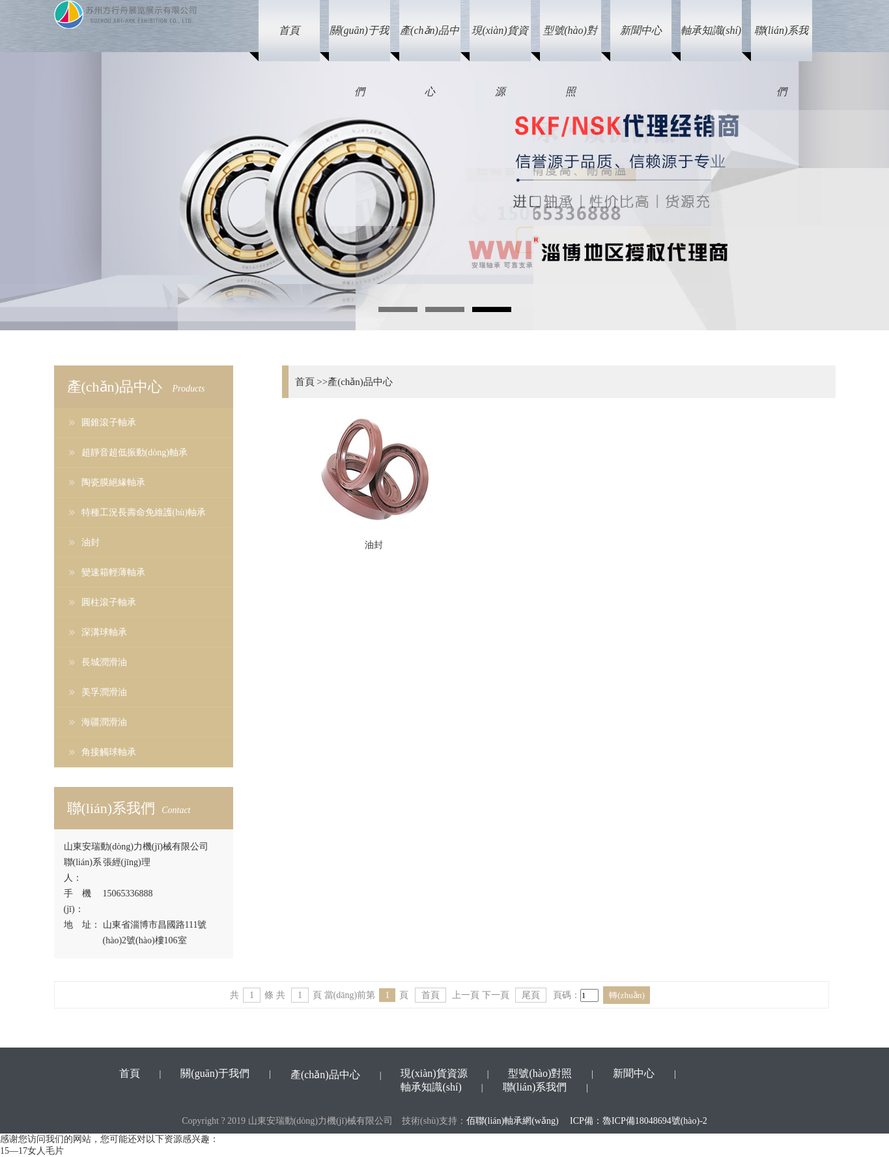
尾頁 (531, 995)
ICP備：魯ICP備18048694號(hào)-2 (638, 1121)
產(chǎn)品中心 (325, 1074)
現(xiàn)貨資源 (434, 1073)
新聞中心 (634, 1073)
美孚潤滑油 (104, 692)
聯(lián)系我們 (535, 1087)
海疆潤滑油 (104, 722)
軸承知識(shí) (431, 1087)
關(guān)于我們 (214, 1073)
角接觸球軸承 (108, 752)
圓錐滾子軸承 (108, 422)
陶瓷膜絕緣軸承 (113, 482)
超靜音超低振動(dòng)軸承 (134, 452)
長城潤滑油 (104, 662)
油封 (90, 542)
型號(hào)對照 (540, 1073)
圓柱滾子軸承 (108, 602)
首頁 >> (311, 382)
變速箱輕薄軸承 (113, 572)
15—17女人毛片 (32, 1151)
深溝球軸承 (104, 632)
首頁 (430, 995)
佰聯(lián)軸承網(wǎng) (512, 1121)
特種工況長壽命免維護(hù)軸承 (143, 512)
